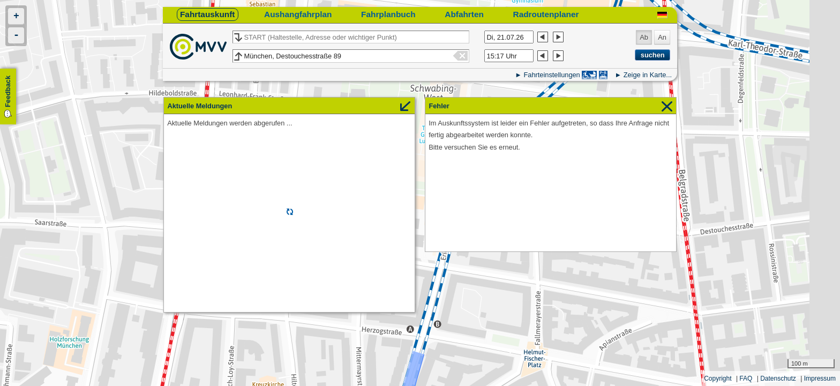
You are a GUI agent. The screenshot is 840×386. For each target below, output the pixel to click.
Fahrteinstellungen (551, 75)
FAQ (745, 378)
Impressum (820, 378)
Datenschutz (778, 378)
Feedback (8, 91)
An (662, 37)
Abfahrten (464, 14)
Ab (644, 37)
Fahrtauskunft (207, 14)
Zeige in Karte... (648, 75)
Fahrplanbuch (388, 14)
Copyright (717, 378)
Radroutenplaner (546, 14)
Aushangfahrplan (298, 14)
